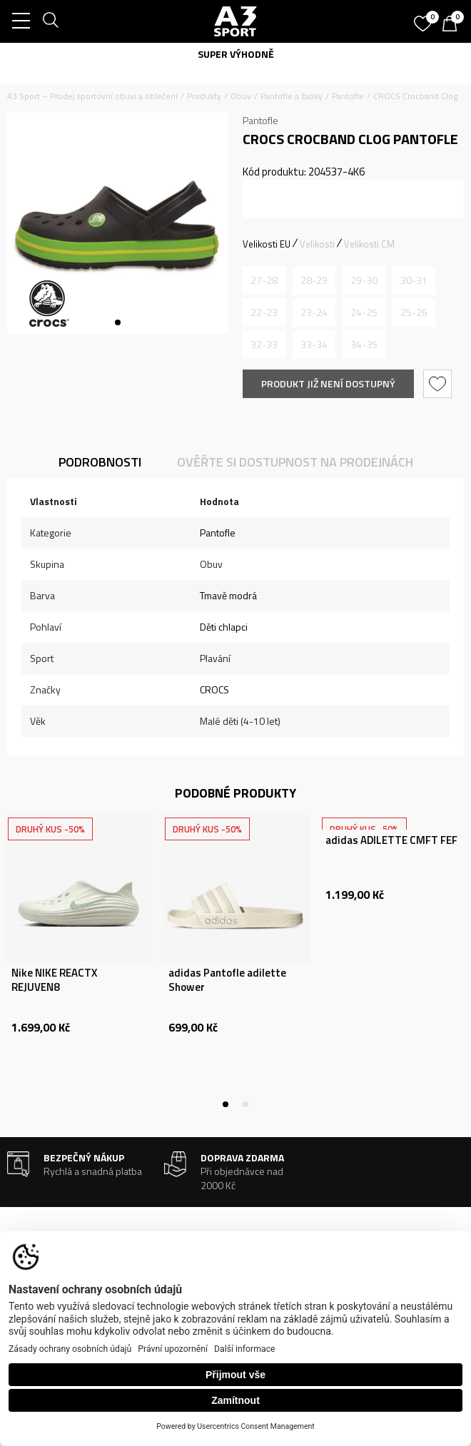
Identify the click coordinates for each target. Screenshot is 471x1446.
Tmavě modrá (228, 595)
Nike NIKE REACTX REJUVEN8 (54, 980)
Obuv (241, 96)
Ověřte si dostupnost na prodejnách (295, 462)
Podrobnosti (100, 462)
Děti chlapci (224, 626)
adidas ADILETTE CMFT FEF (391, 840)
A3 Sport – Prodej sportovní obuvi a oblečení (92, 96)
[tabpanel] (117, 223)
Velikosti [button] (317, 244)
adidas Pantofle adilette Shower (227, 980)
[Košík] (453, 25)
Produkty (204, 96)
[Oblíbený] (424, 18)
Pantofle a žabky (291, 96)
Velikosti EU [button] (266, 244)
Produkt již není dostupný (328, 383)
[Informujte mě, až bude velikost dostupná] (264, 280)
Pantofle (348, 96)
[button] (439, 384)
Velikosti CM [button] (369, 244)
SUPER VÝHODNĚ (236, 53)
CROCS (214, 689)
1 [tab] (118, 322)
